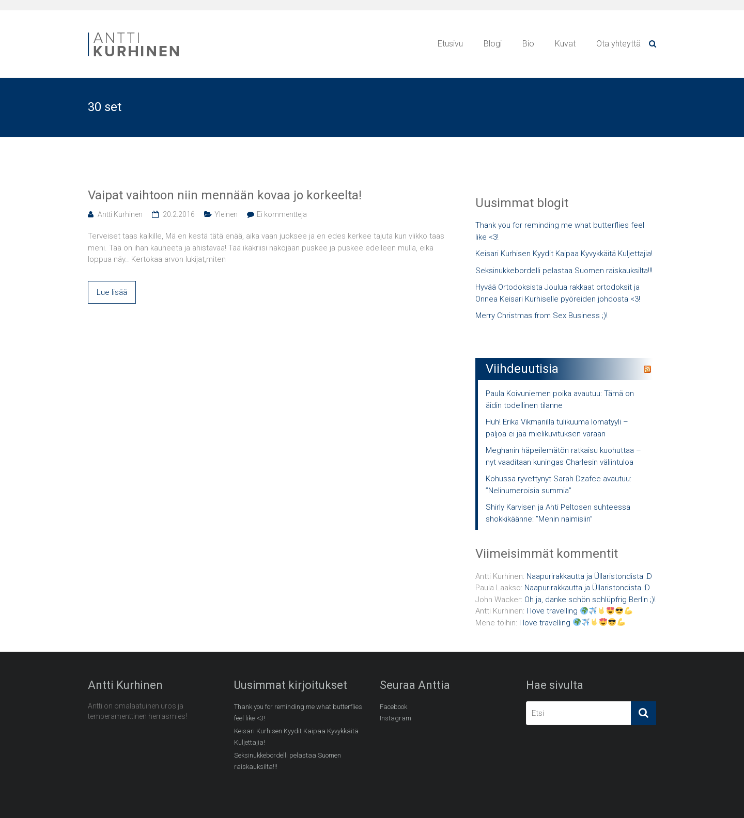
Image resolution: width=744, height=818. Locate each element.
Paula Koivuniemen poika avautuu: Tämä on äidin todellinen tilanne (560, 399)
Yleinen (226, 214)
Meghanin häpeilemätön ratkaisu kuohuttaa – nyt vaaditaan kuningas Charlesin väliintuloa (563, 456)
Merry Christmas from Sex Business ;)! (541, 315)
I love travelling (579, 611)
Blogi (493, 44)
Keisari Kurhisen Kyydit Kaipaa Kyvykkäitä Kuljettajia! (564, 253)
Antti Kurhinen (120, 214)
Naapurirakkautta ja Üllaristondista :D (589, 576)
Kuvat (565, 44)
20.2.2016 (179, 214)
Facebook (393, 707)
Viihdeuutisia (522, 368)
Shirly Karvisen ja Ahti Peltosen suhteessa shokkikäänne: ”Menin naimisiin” (558, 513)
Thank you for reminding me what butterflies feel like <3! (559, 231)
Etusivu (450, 44)
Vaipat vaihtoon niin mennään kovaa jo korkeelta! (225, 195)
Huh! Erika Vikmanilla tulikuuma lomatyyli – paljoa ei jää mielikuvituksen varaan (557, 427)
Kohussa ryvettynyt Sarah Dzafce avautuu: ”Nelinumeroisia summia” (558, 484)
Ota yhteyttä (618, 44)
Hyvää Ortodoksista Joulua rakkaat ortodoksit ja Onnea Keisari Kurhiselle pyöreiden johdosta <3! (557, 293)
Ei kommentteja (282, 214)
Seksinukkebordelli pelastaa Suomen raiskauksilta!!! (564, 270)
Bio (528, 44)
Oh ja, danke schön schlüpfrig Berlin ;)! (590, 599)
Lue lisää (112, 292)
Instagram (395, 718)
